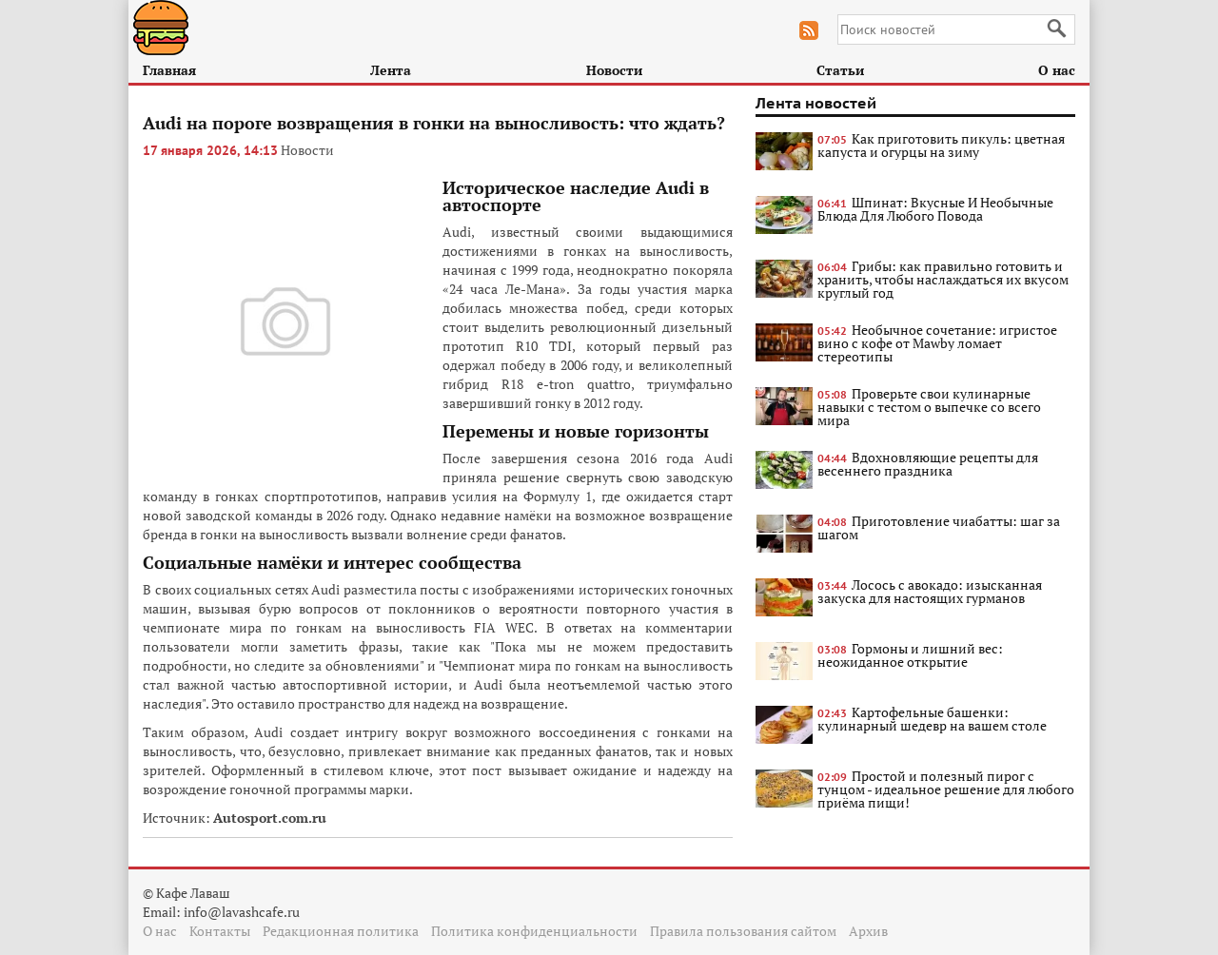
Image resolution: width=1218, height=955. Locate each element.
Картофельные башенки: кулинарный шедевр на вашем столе (932, 718)
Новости (614, 70)
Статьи (840, 70)
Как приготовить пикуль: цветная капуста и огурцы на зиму (941, 145)
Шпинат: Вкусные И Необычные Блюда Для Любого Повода (935, 208)
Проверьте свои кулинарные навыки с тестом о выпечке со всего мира (929, 406)
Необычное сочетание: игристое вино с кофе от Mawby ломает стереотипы (937, 343)
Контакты (219, 931)
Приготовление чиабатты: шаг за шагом (938, 527)
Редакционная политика (341, 931)
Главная (169, 70)
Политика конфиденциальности (534, 931)
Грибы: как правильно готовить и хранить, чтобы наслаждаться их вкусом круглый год (943, 279)
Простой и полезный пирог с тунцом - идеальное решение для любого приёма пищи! (945, 789)
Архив (868, 931)
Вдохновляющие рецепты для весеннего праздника (927, 463)
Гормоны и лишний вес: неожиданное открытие (910, 655)
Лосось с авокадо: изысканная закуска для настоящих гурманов (929, 591)
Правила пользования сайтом (743, 931)
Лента (390, 70)
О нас (1056, 70)
